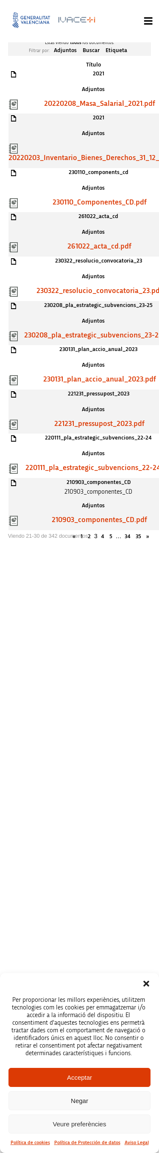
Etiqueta (116, 50)
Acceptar (79, 1077)
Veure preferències (79, 1124)
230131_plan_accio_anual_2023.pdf (99, 379)
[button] (146, 983)
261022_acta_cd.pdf (99, 246)
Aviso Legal (137, 1142)
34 (128, 536)
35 (138, 536)
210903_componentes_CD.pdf (99, 520)
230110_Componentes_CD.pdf (100, 202)
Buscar (91, 50)
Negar (79, 1100)
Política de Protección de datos (87, 1142)
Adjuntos (65, 50)
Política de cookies (30, 1142)
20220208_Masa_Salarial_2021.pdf (99, 104)
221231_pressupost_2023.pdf (99, 424)
